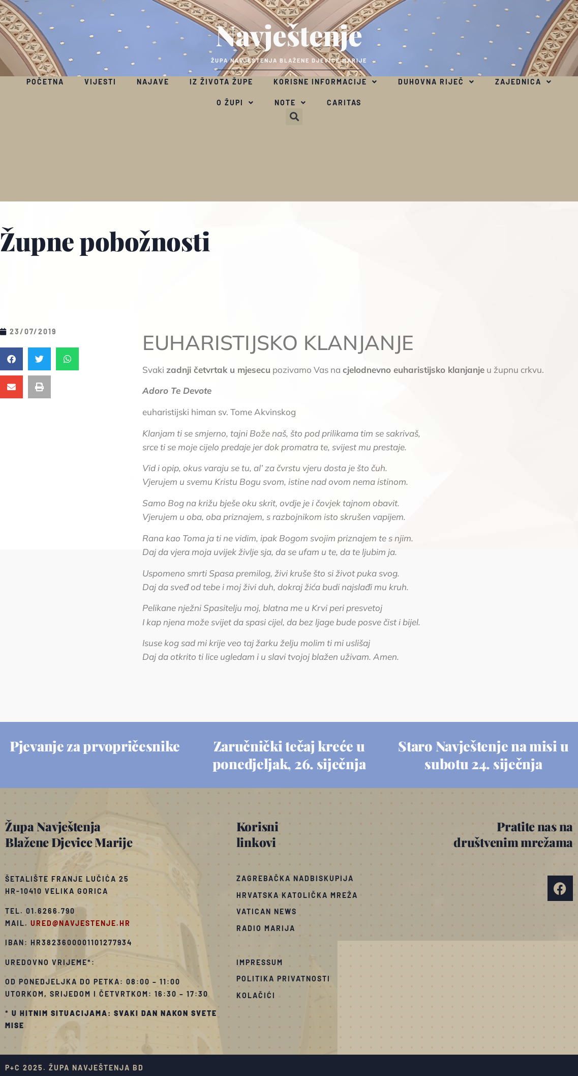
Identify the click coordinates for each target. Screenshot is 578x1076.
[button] (294, 116)
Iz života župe (221, 81)
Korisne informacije (325, 82)
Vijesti (100, 81)
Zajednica (523, 82)
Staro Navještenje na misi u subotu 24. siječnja (483, 755)
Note (291, 102)
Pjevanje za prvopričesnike (94, 746)
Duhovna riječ (436, 82)
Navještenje (289, 34)
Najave (153, 81)
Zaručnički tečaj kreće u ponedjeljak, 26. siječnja (289, 755)
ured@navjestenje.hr (81, 923)
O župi (235, 102)
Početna (45, 81)
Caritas (344, 102)
